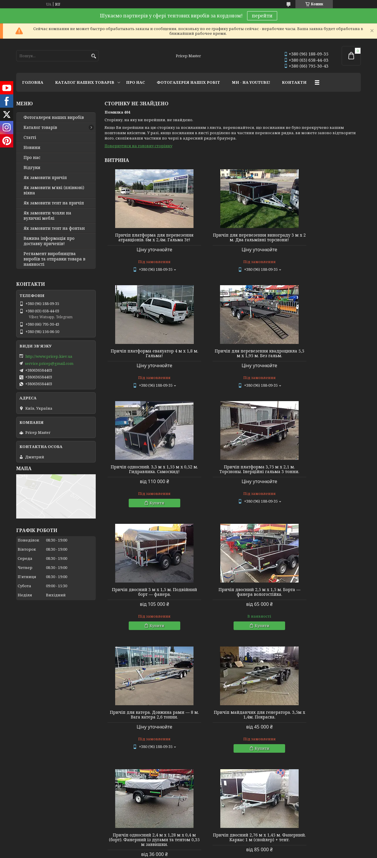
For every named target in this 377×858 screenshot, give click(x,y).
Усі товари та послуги (333, 660)
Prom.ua (221, 734)
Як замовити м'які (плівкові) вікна (54, 190)
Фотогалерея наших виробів (54, 117)
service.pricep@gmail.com (49, 363)
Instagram (113, 690)
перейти (262, 15)
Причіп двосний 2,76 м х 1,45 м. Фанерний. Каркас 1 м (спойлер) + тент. (319, 606)
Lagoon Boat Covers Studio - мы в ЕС (49, 706)
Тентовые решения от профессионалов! (56, 690)
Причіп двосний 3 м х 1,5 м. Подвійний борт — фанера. (146, 480)
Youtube (111, 698)
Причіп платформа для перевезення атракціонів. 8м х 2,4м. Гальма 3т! (145, 240)
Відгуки (32, 167)
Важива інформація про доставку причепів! (49, 241)
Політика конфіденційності (229, 739)
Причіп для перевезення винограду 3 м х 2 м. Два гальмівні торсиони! (232, 240)
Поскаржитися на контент (173, 739)
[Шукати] (93, 56)
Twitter (110, 706)
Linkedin (112, 714)
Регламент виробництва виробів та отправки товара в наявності (54, 259)
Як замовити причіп (45, 177)
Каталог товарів (40, 127)
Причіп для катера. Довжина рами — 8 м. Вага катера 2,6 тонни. (319, 480)
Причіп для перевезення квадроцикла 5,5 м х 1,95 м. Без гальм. (145, 360)
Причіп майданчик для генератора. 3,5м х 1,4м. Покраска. (145, 603)
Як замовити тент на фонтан (54, 228)
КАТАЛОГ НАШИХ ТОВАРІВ (84, 82)
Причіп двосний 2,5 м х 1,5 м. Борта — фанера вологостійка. (232, 480)
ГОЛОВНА (32, 82)
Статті (30, 137)
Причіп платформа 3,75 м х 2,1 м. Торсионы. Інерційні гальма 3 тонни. (319, 360)
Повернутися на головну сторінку (138, 145)
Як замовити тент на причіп (54, 203)
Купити (235, 391)
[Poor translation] (21, 772)
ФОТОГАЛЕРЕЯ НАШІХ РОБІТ (188, 82)
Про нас (32, 157)
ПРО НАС (135, 82)
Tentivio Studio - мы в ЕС (39, 714)
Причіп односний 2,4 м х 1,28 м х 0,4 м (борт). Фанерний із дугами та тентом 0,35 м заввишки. (232, 606)
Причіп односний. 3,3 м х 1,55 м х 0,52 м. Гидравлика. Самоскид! (232, 358)
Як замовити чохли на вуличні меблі (47, 215)
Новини (32, 147)
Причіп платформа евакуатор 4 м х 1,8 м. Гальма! (319, 237)
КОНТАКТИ (294, 82)
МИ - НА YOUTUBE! (251, 82)
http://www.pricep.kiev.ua (48, 356)
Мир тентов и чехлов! (38, 698)
